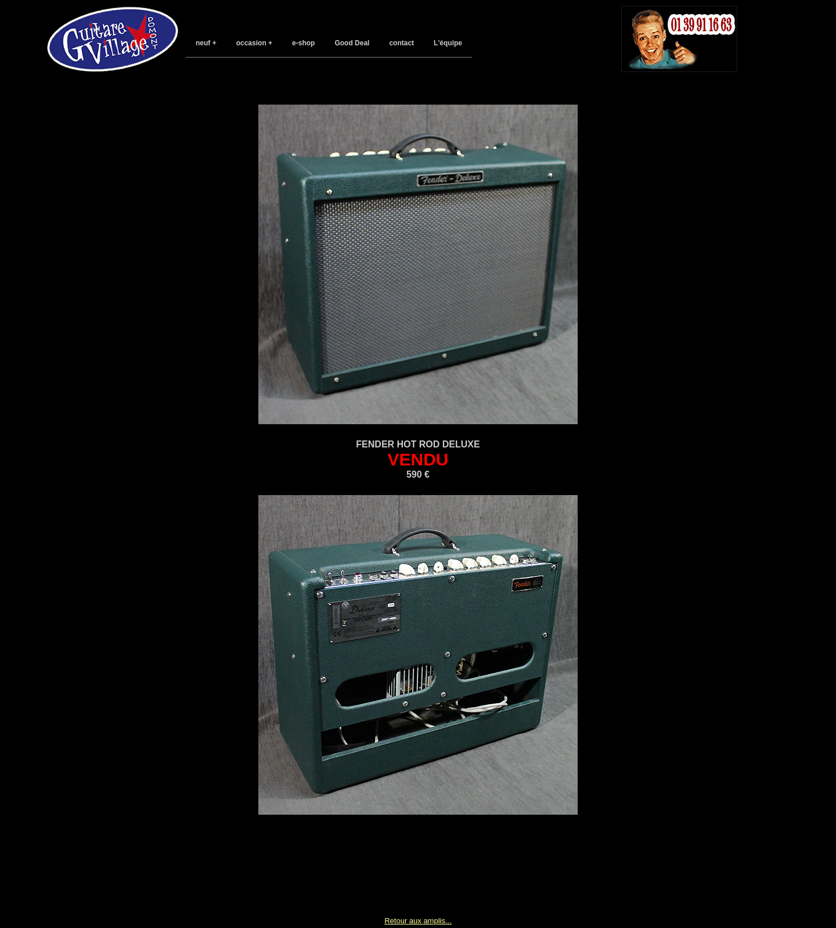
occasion (251, 43)
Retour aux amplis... (418, 920)
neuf (203, 43)
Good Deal (351, 43)
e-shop (303, 43)
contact (401, 43)
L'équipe (448, 43)
